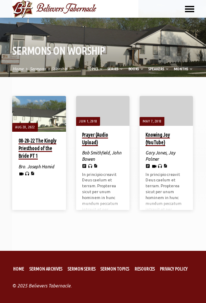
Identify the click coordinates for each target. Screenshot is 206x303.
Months (171, 70)
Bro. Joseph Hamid (36, 167)
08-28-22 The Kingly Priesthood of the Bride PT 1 (37, 149)
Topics (83, 70)
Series (104, 70)
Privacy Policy (174, 268)
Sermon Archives (45, 268)
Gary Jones (155, 154)
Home (18, 70)
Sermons (38, 70)
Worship (59, 70)
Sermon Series (81, 268)
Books (124, 70)
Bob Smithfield (96, 154)
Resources (145, 268)
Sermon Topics (114, 268)
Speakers (146, 70)
